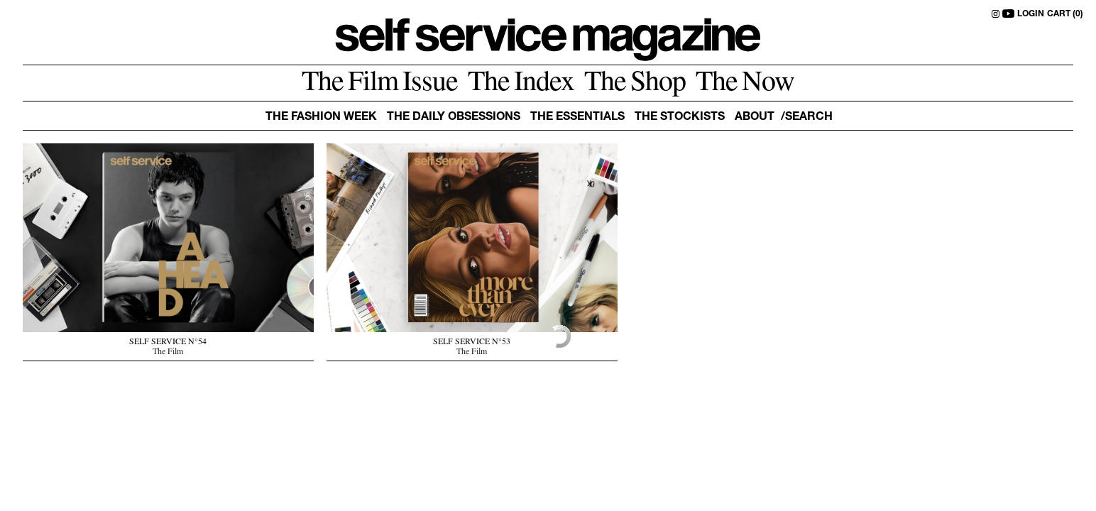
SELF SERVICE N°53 (471, 343)
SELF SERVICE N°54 (168, 343)
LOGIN (1030, 14)
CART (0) (1065, 14)
